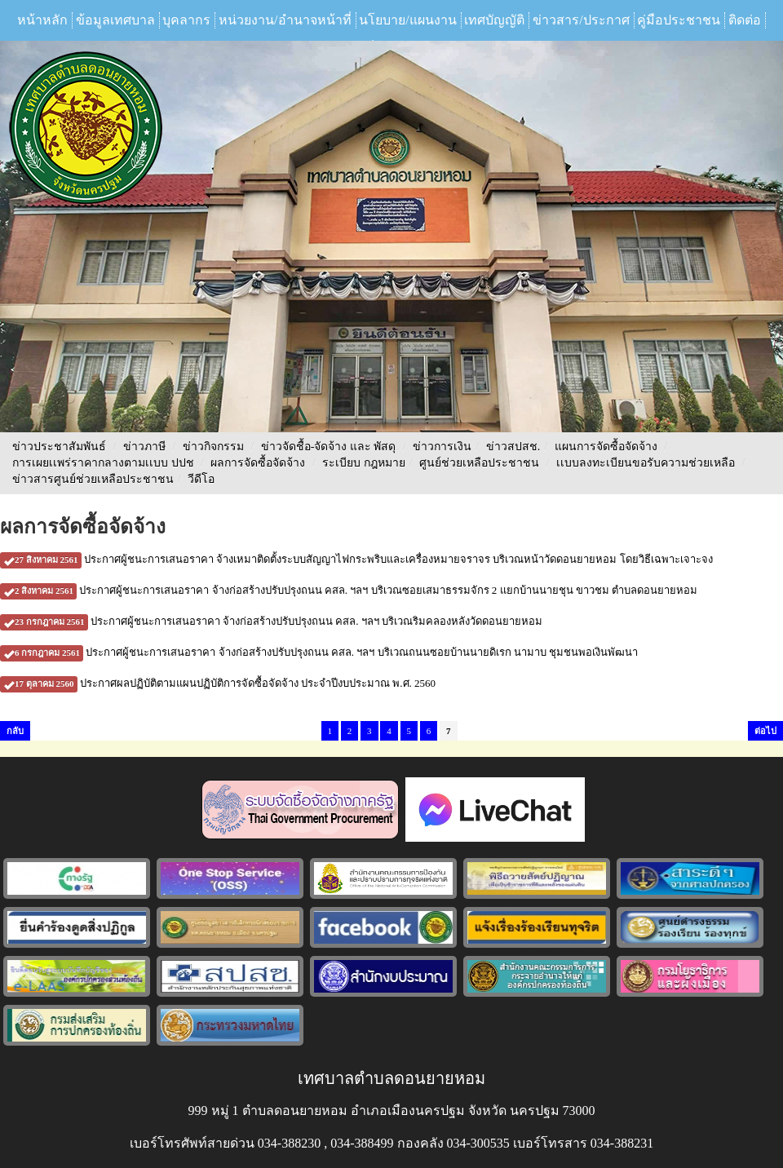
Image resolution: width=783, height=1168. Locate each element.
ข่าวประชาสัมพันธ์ (59, 446)
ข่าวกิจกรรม (213, 446)
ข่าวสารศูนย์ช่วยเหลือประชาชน (93, 479)
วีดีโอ (201, 479)
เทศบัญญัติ (494, 20)
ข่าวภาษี (144, 446)
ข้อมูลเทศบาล (115, 20)
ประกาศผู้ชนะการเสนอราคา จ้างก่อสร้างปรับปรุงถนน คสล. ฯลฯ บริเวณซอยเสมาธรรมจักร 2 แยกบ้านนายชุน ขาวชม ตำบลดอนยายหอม (348, 590)
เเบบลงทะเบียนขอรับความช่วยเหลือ (645, 463)
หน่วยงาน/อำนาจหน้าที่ (285, 20)
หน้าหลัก (42, 20)
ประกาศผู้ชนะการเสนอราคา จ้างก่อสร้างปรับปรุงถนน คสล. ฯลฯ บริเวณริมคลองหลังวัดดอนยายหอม (271, 621)
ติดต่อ (744, 20)
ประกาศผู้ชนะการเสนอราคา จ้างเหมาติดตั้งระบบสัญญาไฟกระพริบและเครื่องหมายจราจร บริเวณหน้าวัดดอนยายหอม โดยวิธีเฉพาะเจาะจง (356, 559)
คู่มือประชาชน (678, 20)
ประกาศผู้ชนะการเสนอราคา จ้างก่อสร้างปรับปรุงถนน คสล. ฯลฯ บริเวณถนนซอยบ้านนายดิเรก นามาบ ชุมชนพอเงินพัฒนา (319, 652)
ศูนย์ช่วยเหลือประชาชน (479, 463)
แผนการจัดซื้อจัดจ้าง (606, 446)
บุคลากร (186, 20)
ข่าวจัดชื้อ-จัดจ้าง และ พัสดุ (328, 446)
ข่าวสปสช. (513, 446)
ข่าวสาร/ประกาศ (581, 20)
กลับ (15, 731)
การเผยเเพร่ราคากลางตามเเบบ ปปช (103, 463)
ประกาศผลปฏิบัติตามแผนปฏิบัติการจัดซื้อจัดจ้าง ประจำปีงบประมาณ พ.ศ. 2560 (218, 683)
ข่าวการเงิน (442, 446)
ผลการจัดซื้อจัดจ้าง (257, 463)
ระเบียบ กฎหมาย (363, 463)
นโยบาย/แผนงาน (407, 20)
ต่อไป (765, 731)
